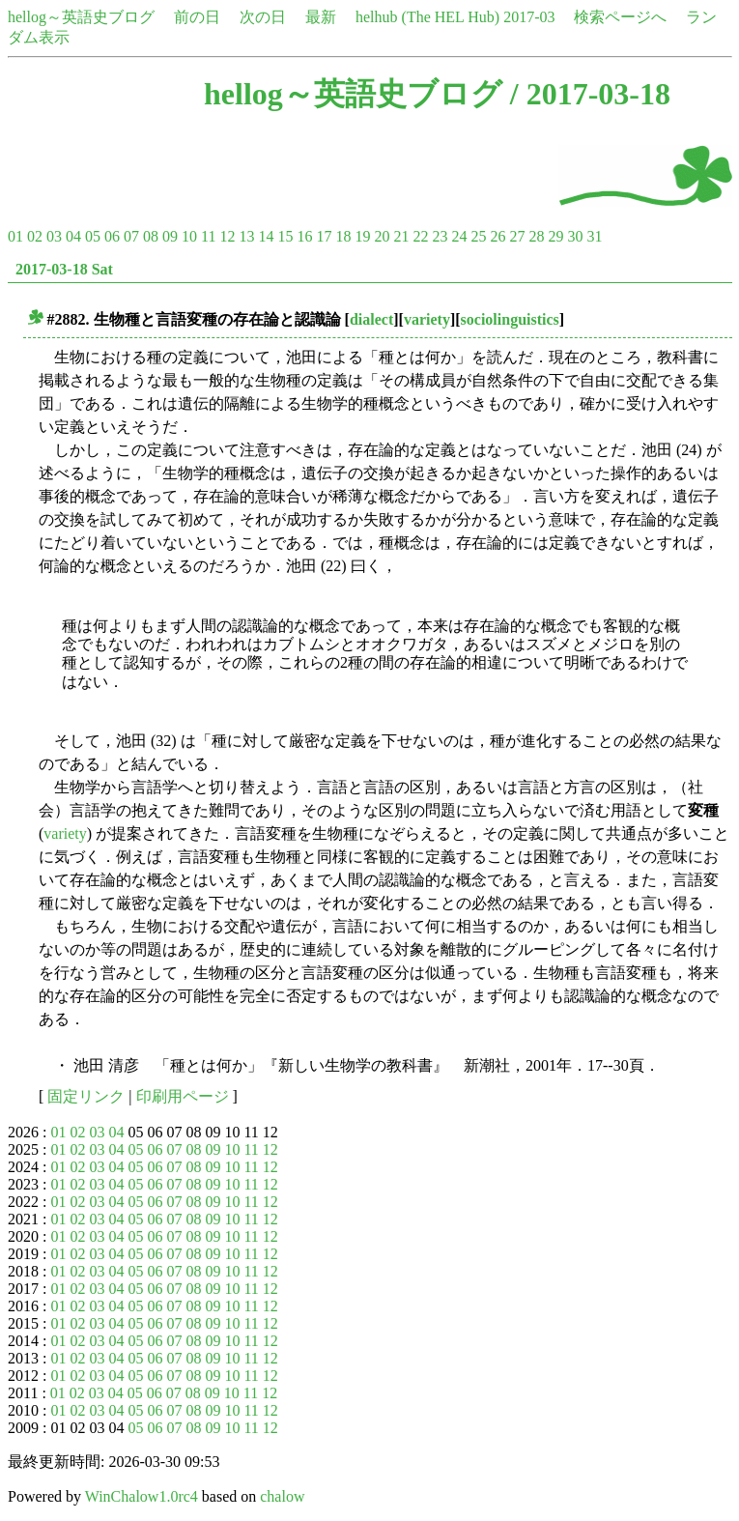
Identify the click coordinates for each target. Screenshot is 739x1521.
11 (208, 236)
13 (246, 236)
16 (304, 236)
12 (227, 236)
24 (459, 236)
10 (189, 236)
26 (497, 236)
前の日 (197, 17)
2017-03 (528, 17)
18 (343, 236)
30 (575, 236)
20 (381, 236)
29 (555, 236)
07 (131, 236)
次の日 (263, 17)
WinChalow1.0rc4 (141, 1496)
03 (54, 236)
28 (536, 236)
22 (420, 236)
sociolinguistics (510, 319)
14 (265, 236)
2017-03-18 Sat (64, 269)
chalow (282, 1496)
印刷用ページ (182, 1096)
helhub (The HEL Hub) (427, 17)
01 (15, 236)
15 (285, 236)
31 (594, 236)
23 (439, 236)
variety (427, 319)
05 (92, 236)
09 (170, 236)
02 (35, 236)
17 (323, 236)
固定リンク (86, 1096)
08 (150, 236)
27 (517, 236)
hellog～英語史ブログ (81, 17)
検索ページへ (620, 17)
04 (73, 236)
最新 (320, 17)
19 (362, 236)
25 (478, 236)
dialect (371, 319)
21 (401, 236)
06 (112, 236)
